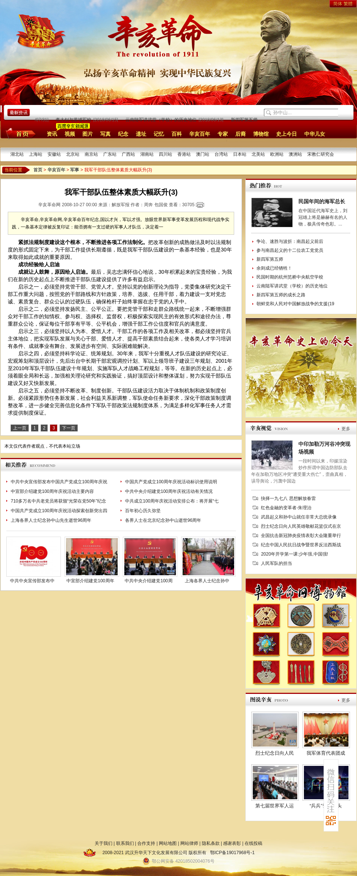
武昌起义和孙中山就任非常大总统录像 (299, 517)
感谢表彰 (232, 843)
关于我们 (103, 843)
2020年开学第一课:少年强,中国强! (294, 554)
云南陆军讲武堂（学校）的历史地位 (162, 119)
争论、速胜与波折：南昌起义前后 (289, 241)
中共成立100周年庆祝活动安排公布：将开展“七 (172, 501)
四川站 (165, 154)
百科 (176, 134)
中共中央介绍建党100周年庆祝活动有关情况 (169, 491)
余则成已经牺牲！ (274, 268)
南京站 (91, 154)
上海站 (35, 154)
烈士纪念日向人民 (274, 753)
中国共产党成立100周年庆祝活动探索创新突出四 (59, 510)
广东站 (110, 154)
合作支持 (146, 843)
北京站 (72, 154)
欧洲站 (277, 154)
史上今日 (286, 134)
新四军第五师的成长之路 (256, 119)
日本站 (239, 154)
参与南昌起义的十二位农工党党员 (289, 250)
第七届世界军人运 (274, 806)
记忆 (159, 134)
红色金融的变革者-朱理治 (286, 507)
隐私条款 (211, 843)
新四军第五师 (269, 259)
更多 (345, 428)
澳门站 (202, 154)
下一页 (68, 428)
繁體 (348, 3)
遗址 (141, 134)
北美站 (258, 154)
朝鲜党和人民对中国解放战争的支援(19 (295, 303)
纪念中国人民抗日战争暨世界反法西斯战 (301, 544)
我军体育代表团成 (326, 753)
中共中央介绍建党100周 (148, 580)
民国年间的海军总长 (321, 201)
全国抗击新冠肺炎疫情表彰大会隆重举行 (301, 535)
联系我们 (125, 843)
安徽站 (54, 154)
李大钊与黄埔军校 (75, 119)
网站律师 (189, 843)
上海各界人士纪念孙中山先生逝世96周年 (51, 520)
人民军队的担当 (276, 563)
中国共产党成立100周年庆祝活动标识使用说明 (171, 481)
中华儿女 (314, 134)
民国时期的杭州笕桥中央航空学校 (289, 277)
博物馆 (261, 134)
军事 (74, 169)
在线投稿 (253, 843)
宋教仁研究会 (320, 154)
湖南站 (147, 154)
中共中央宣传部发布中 (32, 580)
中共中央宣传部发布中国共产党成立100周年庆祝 (59, 481)
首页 (19, 133)
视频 (70, 134)
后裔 (240, 134)
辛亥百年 (199, 134)
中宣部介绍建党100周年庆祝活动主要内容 (52, 491)
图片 (87, 134)
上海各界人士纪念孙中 (207, 580)
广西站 (128, 154)
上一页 (19, 428)
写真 (105, 134)
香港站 (184, 154)
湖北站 (17, 154)
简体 (337, 3)
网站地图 (168, 843)
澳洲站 (295, 154)
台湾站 (221, 154)
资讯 (52, 134)
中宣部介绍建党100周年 (90, 580)
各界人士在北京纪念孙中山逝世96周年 (163, 520)
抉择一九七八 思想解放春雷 (288, 498)
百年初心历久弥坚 (143, 510)
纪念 (123, 134)
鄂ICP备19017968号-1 (232, 852)
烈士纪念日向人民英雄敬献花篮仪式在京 (301, 526)
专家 (222, 134)
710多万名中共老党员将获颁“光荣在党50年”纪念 (58, 501)
